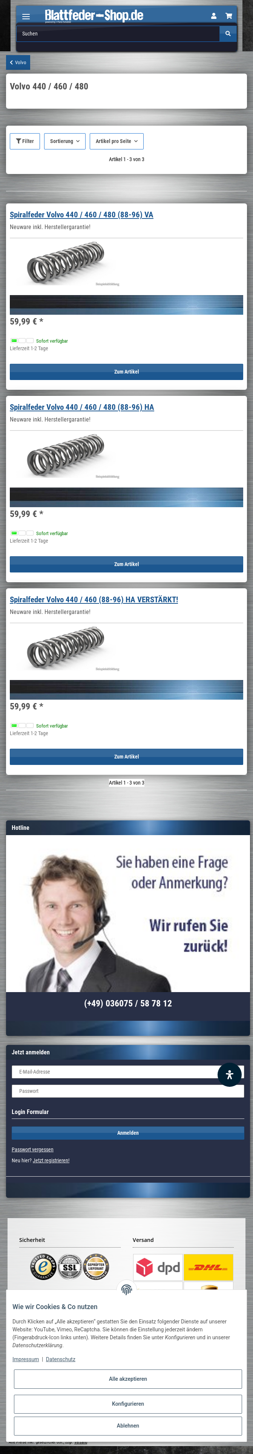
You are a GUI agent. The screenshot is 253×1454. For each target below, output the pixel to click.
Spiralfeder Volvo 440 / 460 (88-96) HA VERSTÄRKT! (94, 599)
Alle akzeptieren (128, 1379)
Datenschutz (60, 1359)
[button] (214, 16)
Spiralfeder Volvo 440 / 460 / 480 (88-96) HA (82, 407)
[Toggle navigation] (26, 13)
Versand (80, 1442)
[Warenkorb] (229, 16)
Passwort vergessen (33, 1149)
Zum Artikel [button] (126, 372)
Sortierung (61, 141)
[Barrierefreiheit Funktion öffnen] (230, 1075)
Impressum (25, 1359)
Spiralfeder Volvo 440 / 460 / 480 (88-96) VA (81, 214)
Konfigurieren (128, 1404)
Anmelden (128, 1133)
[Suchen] (118, 34)
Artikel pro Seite (113, 141)
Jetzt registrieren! (51, 1160)
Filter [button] (25, 141)
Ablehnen (128, 1426)
